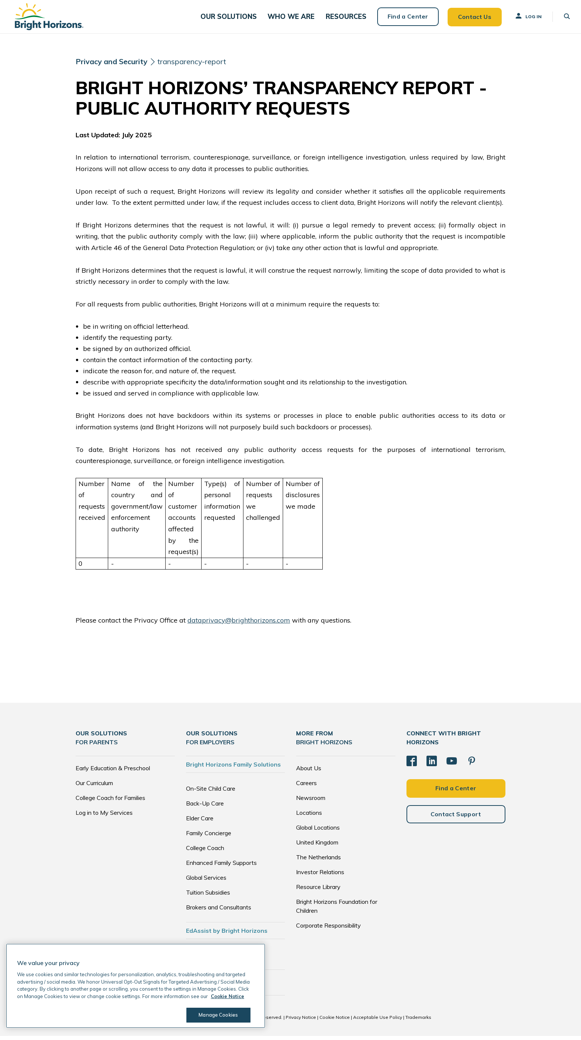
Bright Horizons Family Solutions (233, 768)
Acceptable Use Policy (377, 1021)
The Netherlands (318, 861)
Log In (524, 18)
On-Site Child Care (210, 792)
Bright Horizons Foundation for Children (336, 910)
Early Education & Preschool (113, 772)
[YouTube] (451, 765)
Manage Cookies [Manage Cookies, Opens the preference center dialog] (217, 1015)
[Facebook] (411, 765)
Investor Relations (320, 876)
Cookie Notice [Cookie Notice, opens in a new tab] (227, 996)
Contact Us (470, 18)
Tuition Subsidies (208, 896)
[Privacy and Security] (112, 66)
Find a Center (404, 18)
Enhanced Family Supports (221, 866)
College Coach (205, 852)
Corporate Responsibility (328, 929)
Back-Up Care (205, 807)
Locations (309, 816)
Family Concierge (208, 837)
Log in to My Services (104, 816)
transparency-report (194, 65)
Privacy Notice (301, 1021)
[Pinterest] (472, 765)
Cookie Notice (334, 1021)
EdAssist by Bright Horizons (227, 934)
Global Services (206, 881)
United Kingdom (317, 846)
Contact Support (456, 817)
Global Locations (318, 831)
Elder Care (199, 822)
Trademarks (418, 1021)
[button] (236, 18)
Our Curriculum (94, 787)
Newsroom (310, 802)
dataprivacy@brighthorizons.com (238, 624)
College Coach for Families (110, 802)
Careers (306, 787)
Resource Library (318, 891)
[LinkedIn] (431, 765)
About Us (308, 772)
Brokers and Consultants (218, 911)
